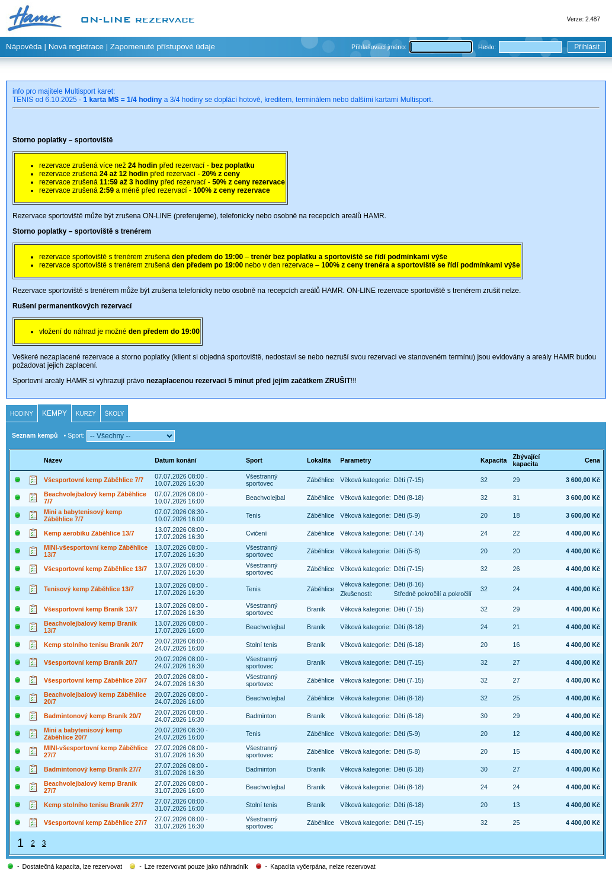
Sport (254, 460)
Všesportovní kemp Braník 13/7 (90, 609)
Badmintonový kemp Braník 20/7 (93, 715)
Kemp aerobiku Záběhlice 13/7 (89, 533)
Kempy (54, 413)
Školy (114, 413)
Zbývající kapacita (526, 460)
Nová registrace (76, 46)
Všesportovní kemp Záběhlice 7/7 (93, 479)
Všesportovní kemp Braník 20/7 (90, 662)
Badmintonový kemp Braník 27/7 (93, 769)
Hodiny (21, 413)
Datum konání (175, 460)
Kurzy (86, 413)
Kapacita (493, 460)
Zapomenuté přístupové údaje (162, 46)
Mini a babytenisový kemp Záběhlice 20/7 (83, 733)
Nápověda (24, 46)
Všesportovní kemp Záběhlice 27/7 (95, 822)
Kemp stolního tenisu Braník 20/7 (93, 644)
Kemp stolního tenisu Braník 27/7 (93, 804)
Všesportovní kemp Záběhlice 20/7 (95, 680)
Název (53, 460)
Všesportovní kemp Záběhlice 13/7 (95, 568)
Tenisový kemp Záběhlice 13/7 (89, 588)
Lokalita (319, 460)
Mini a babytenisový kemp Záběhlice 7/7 (83, 515)
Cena (592, 460)
